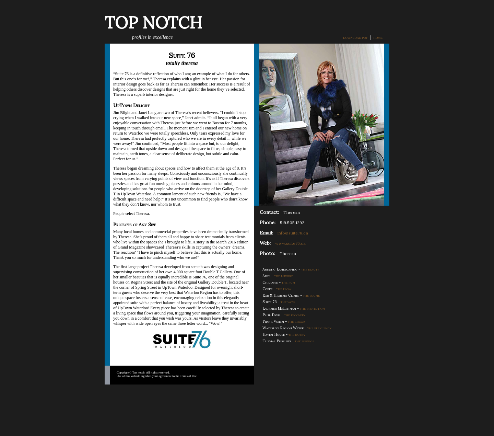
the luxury (283, 275)
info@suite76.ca (293, 233)
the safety (297, 334)
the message (304, 341)
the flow (283, 288)
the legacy (297, 321)
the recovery (294, 314)
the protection (312, 308)
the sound (311, 295)
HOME (378, 37)
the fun (288, 282)
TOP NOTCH (153, 22)
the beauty (310, 269)
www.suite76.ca (290, 243)
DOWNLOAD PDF (355, 37)
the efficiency (319, 327)
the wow (288, 301)
